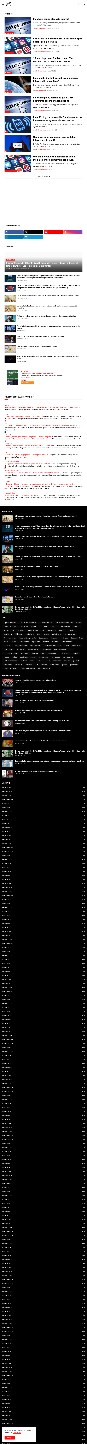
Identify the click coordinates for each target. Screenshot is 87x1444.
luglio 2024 (43, 867)
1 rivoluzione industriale (28, 623)
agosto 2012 (43, 1439)
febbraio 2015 (43, 1319)
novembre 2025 (43, 803)
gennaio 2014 (43, 1371)
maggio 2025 (43, 827)
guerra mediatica (44, 668)
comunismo (56, 657)
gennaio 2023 (43, 939)
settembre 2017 (43, 1195)
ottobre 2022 (43, 951)
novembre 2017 (43, 1187)
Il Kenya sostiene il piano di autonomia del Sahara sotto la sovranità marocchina (32, 473)
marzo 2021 (43, 1027)
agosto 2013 (43, 1392)
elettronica (19, 665)
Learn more (17, 1433)
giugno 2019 (43, 1111)
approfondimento (60, 649)
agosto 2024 (43, 863)
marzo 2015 (43, 1315)
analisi (66, 645)
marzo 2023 (43, 931)
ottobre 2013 (43, 1384)
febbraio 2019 (43, 1127)
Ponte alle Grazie (27, 378)
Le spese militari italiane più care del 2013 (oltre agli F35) (35, 680)
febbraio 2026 (43, 791)
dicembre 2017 (43, 1183)
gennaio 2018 (43, 1179)
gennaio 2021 (43, 1035)
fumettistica (54, 665)
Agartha (54, 626)
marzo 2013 (43, 1412)
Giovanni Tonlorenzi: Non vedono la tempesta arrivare (23, 495)
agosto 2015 (43, 1296)
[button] (3, 4)
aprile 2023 (43, 927)
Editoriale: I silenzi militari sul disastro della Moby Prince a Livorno (27, 446)
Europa (65, 638)
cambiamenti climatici (27, 657)
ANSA (7, 452)
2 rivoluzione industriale (64, 623)
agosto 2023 (43, 911)
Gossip (6, 642)
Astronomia (52, 630)
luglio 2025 (43, 819)
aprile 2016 (43, 1263)
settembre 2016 (43, 1243)
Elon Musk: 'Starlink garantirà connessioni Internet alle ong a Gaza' (55, 79)
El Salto (7, 482)
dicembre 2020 (43, 1039)
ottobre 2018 (43, 1143)
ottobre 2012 (43, 1432)
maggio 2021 (43, 1019)
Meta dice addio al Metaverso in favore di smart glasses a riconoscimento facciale (46, 316)
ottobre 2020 (43, 1047)
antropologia (46, 649)
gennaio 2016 (43, 1276)
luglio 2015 (43, 1299)
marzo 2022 (43, 979)
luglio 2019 (43, 1107)
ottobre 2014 (43, 1335)
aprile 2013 (43, 1407)
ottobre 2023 (43, 903)
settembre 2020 (43, 1051)
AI (40, 626)
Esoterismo (55, 638)
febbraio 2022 (43, 983)
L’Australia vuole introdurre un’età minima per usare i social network (57, 40)
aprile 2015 (43, 1311)
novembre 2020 (43, 1043)
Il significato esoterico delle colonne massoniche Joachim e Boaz (38, 710)
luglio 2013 (43, 1395)
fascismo (29, 665)
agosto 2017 (43, 1199)
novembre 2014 (43, 1331)
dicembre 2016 (43, 1231)
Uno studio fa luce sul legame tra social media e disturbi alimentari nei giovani (54, 158)
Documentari (43, 638)
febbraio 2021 (43, 1031)
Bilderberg (18, 634)
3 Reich (78, 623)
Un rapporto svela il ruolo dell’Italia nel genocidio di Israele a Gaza (27, 464)
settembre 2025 (43, 811)
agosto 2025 (43, 815)
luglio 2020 (43, 1059)
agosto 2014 (43, 1344)
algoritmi (55, 642)
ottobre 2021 (43, 999)
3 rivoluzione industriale (28, 626)
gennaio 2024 (43, 891)
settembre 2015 (43, 1291)
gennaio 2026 (43, 795)
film (37, 665)
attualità (35, 653)
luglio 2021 (43, 1011)
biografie (76, 653)
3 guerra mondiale (10, 626)
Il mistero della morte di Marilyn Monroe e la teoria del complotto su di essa (42, 721)
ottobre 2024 (43, 855)
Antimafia (21, 630)
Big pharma (8, 634)
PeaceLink (8, 443)
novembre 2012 (43, 1427)
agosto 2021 (43, 1007)
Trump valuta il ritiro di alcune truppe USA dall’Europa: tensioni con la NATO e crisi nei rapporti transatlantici (42, 407)
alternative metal (21, 645)
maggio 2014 (43, 1355)
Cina (38, 634)
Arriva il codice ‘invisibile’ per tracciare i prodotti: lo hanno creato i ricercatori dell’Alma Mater (48, 358)
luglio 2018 (43, 1155)
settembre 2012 (43, 1435)
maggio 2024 (43, 875)
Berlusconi (71, 630)
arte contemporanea (11, 653)
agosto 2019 (43, 1103)
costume (24, 661)
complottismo (43, 657)
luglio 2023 (43, 915)
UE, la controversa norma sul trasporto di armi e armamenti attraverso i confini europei (48, 296)
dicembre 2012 (43, 1424)
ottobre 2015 (43, 1287)
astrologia (24, 653)
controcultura (68, 657)
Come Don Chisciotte (12, 461)
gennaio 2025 (43, 843)
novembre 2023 (43, 899)
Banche (62, 630)
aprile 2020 (43, 1071)
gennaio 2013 (43, 1419)
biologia (6, 657)
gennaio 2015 (43, 1324)
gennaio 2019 (43, 1131)
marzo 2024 (43, 883)
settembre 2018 (43, 1148)
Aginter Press (65, 626)
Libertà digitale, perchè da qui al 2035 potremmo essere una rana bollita (53, 99)
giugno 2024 (43, 871)
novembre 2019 (43, 1091)
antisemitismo (33, 649)
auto (42, 653)
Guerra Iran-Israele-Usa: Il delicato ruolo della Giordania (37, 346)
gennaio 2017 (43, 1227)
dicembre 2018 (43, 1135)
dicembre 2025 (43, 799)
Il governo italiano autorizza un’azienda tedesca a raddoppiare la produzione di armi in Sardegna (49, 761)
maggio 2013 (43, 1404)
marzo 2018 (43, 1171)
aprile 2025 (43, 831)
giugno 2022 (43, 967)
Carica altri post (42, 176)
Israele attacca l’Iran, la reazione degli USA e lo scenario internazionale (40, 741)
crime (32, 661)
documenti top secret (71, 661)
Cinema (46, 634)
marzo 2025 (43, 835)
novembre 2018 (43, 1139)
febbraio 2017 (43, 1223)
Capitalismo (29, 634)
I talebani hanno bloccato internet (51, 19)
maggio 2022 (43, 971)
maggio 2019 (43, 1115)
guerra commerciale (28, 668)
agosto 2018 (43, 1151)
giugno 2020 (43, 1063)
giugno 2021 (43, 1015)
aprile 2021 (43, 1023)
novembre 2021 (43, 995)
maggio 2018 (43, 1163)
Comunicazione (70, 634)
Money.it (8, 414)
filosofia (44, 665)
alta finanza (8, 645)
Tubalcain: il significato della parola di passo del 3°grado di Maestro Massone (43, 731)
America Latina (9, 630)
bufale (14, 657)
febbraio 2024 (43, 887)
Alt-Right (76, 626)
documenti (57, 661)
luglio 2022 (43, 963)
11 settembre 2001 (46, 623)
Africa (46, 626)
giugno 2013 (43, 1399)
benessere (65, 653)
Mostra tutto (9, 500)
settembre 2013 (43, 1387)
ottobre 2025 (43, 807)
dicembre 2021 (43, 991)
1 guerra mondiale (10, 623)
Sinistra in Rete (10, 493)
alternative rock (35, 645)
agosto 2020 (43, 1055)
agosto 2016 (43, 1247)
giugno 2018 (43, 1159)
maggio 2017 (43, 1211)
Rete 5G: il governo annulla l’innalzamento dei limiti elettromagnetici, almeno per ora (57, 119)
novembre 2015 (43, 1283)
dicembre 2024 (43, 847)
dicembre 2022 (43, 943)
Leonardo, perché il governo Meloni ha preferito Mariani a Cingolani (28, 437)
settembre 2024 (43, 859)
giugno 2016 (43, 1256)
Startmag (8, 434)
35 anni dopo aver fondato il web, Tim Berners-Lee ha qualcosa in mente (53, 60)
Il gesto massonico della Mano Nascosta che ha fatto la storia (37, 771)
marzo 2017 (43, 1219)
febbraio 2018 (43, 1175)
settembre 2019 (43, 1099)
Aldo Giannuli (25, 371)
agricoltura (36, 642)
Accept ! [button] (9, 1437)
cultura (39, 661)
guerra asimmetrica (10, 668)
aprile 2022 (43, 975)
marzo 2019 (43, 1123)
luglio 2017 (43, 1203)
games (64, 665)
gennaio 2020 (43, 1083)
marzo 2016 (43, 1267)
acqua (14, 642)
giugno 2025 (43, 823)
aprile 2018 (43, 1168)
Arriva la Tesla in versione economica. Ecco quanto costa (24, 416)
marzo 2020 (43, 1075)
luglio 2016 (43, 1251)
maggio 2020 (43, 1067)
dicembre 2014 (43, 1327)
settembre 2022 (43, 955)
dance (48, 661)
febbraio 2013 (43, 1415)
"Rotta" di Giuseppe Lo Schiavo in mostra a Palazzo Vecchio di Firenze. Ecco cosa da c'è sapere (48, 327)
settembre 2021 (43, 1003)
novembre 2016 (43, 1236)
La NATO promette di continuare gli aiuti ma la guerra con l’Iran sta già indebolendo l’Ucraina (48, 556)
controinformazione (11, 661)
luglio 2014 (43, 1347)
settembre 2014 (43, 1339)
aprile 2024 (43, 879)
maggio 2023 (43, 923)
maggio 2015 (43, 1307)
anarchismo (76, 645)
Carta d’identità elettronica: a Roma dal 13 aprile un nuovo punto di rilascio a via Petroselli (36, 425)
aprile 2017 (43, 1215)
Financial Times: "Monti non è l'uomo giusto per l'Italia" (34, 700)
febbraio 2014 (43, 1367)
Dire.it (7, 423)
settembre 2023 (43, 907)
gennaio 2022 (43, 987)
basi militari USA (53, 653)
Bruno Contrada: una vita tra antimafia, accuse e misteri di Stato (38, 566)
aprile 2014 (43, 1359)
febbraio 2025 (43, 839)
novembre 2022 (43, 947)
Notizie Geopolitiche (11, 470)
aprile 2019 (43, 1119)
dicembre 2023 (43, 895)
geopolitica (74, 665)
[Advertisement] (43, 201)
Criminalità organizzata (27, 638)
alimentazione (67, 642)
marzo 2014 (43, 1364)
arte (71, 649)
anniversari (21, 649)
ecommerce (8, 665)
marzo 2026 (43, 787)
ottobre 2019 (43, 1095)
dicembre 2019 (43, 1087)
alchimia (46, 642)
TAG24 (7, 405)
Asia (43, 630)
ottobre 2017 (43, 1191)
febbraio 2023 (43, 935)
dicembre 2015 (43, 1279)
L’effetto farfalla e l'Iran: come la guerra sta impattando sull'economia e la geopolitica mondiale (47, 307)
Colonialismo (56, 634)
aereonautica (24, 642)
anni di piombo (9, 649)
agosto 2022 (43, 959)
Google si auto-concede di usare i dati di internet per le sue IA (54, 139)
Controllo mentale (10, 638)
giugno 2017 (43, 1207)
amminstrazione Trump (53, 645)
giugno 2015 (43, 1303)
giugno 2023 (43, 919)
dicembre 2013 (43, 1375)
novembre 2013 (43, 1379)
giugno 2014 (43, 1351)
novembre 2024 (43, 851)
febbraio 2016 (43, 1271)
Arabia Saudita (33, 630)
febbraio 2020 (43, 1079)
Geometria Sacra (77, 638)
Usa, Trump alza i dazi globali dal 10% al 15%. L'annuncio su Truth (40, 336)
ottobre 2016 (43, 1239)
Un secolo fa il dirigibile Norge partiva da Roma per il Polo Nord (26, 455)
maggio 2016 (43, 1259)
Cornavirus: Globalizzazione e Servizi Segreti (37, 373)
